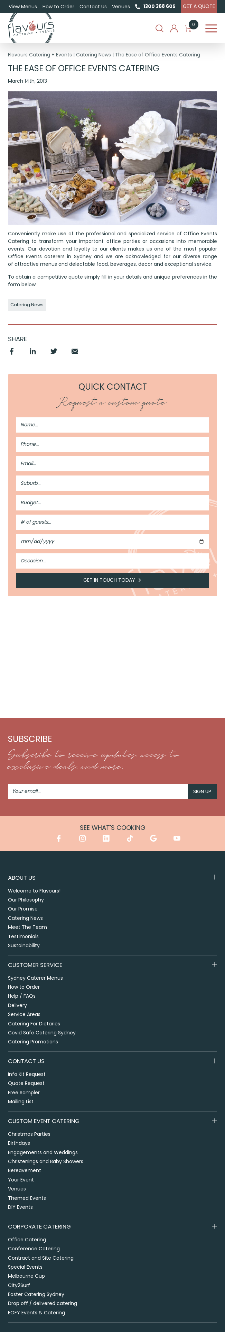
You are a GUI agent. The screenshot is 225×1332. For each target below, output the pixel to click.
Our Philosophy (26, 899)
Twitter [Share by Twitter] (54, 354)
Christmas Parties (29, 1134)
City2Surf (19, 1285)
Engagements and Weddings (43, 1152)
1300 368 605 (159, 6)
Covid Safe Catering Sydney (42, 1032)
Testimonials (23, 936)
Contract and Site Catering (41, 1257)
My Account (174, 28)
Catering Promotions (33, 1042)
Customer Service (35, 965)
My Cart (191, 28)
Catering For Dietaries (34, 1023)
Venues (121, 6)
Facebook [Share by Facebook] (12, 354)
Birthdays (19, 1143)
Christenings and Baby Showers (45, 1161)
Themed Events (27, 1198)
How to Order (58, 6)
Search (159, 28)
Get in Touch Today (112, 580)
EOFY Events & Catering (36, 1313)
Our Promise (23, 909)
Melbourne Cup (26, 1276)
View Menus (23, 6)
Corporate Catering (39, 1227)
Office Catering (27, 1239)
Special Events (25, 1267)
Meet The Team (27, 927)
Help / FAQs (22, 996)
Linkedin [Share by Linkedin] (33, 354)
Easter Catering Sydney (36, 1294)
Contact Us (93, 6)
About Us (22, 877)
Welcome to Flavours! (34, 890)
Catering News (93, 55)
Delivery (17, 1005)
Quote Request (26, 1083)
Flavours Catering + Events (40, 55)
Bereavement (24, 1170)
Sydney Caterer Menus (35, 978)
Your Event (21, 1180)
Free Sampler (24, 1092)
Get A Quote (199, 6)
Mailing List (21, 1101)
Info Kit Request (27, 1074)
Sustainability (24, 945)
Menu (211, 28)
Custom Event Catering (43, 1121)
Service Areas (24, 1014)
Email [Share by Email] (75, 354)
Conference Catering (34, 1248)
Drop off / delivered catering (42, 1303)
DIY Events (20, 1207)
